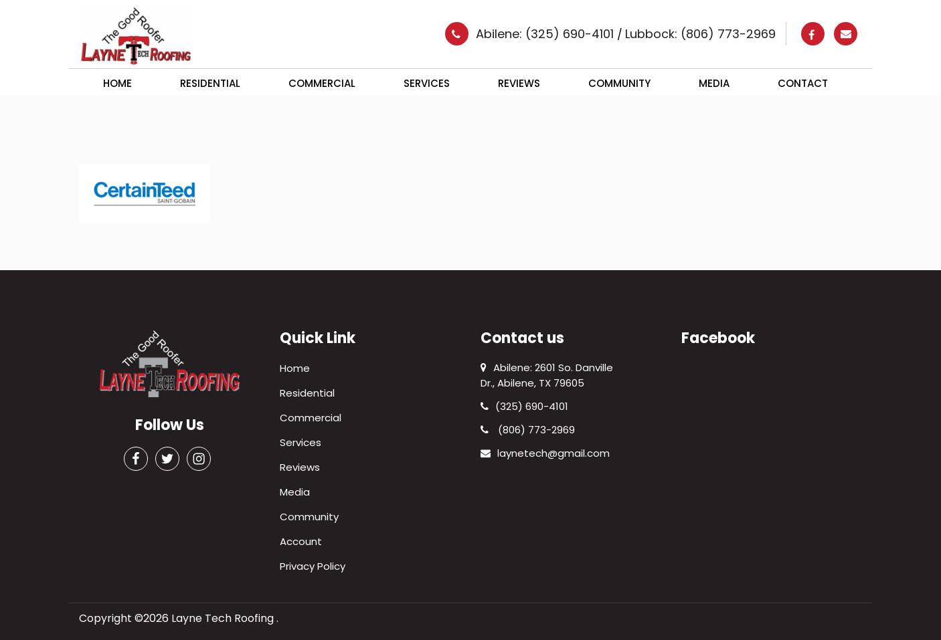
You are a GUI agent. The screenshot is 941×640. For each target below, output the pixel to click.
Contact (803, 83)
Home (117, 83)
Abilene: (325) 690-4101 (546, 33)
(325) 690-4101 (524, 406)
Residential (210, 83)
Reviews (519, 83)
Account (301, 541)
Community (619, 83)
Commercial (321, 83)
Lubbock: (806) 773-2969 (700, 33)
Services (427, 83)
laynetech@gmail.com (545, 453)
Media (714, 83)
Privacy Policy (312, 566)
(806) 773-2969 (528, 430)
